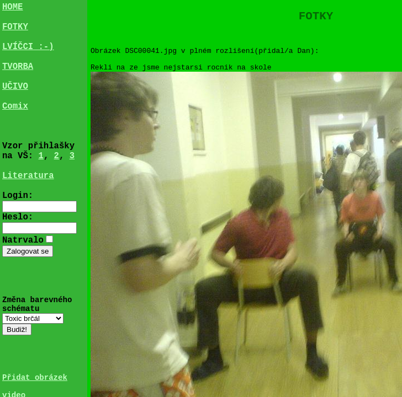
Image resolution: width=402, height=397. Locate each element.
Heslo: (17, 262)
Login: (17, 239)
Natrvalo (23, 286)
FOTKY (15, 32)
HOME (12, 8)
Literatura (28, 214)
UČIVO (15, 105)
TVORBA (17, 81)
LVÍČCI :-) (28, 57)
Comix (15, 130)
